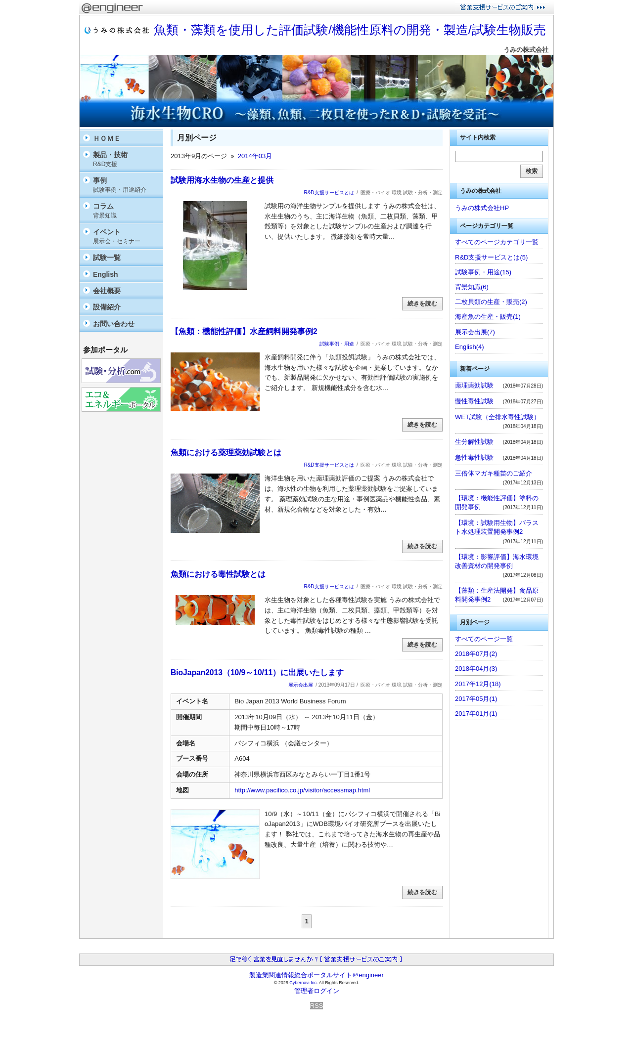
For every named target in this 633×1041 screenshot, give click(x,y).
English (105, 274)
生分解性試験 (474, 441)
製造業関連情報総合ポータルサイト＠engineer (316, 975)
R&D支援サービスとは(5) (491, 257)
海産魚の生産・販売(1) (488, 316)
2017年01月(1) (476, 713)
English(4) (469, 346)
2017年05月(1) (476, 698)
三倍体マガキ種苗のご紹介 (493, 473)
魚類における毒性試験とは (218, 574)
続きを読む (422, 303)
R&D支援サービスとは (329, 192)
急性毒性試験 (474, 457)
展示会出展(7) (475, 332)
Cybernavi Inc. (303, 982)
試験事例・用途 (336, 344)
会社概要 (107, 291)
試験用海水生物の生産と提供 (222, 180)
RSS (316, 1005)
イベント (125, 236)
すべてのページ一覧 (484, 639)
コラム (125, 210)
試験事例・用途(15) (483, 272)
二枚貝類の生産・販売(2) (491, 301)
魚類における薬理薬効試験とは (226, 452)
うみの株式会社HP (482, 208)
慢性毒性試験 (474, 401)
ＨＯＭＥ (107, 138)
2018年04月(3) (476, 668)
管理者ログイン (316, 991)
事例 (125, 185)
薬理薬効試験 (474, 385)
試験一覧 (107, 257)
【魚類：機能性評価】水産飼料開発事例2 (244, 331)
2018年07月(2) (476, 653)
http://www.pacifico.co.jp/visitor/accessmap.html (302, 790)
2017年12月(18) (478, 684)
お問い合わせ (114, 324)
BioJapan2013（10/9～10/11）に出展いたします (257, 672)
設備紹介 (107, 307)
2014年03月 (255, 156)
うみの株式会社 (525, 49)
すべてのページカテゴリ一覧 (497, 242)
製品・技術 (125, 159)
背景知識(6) (472, 287)
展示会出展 (300, 685)
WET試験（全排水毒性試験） (497, 417)
